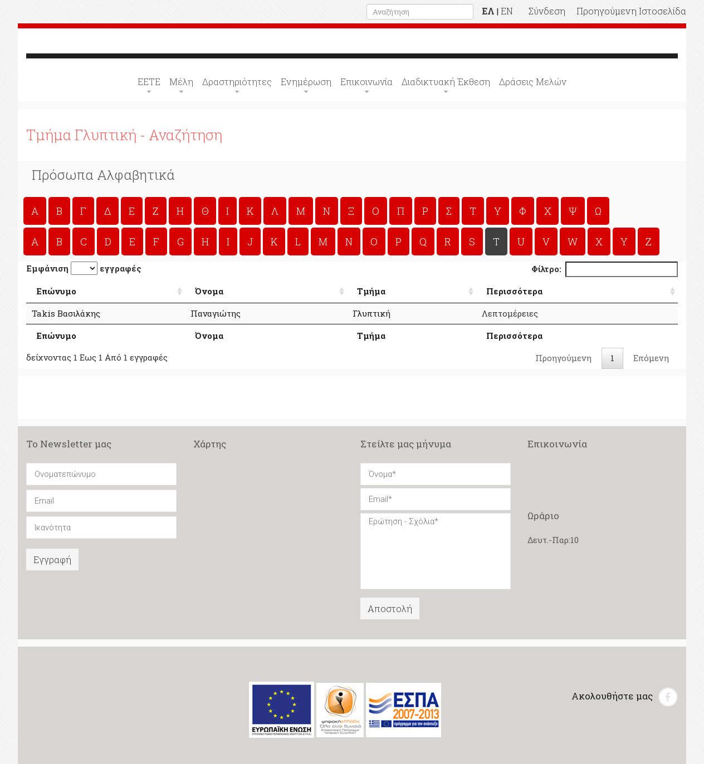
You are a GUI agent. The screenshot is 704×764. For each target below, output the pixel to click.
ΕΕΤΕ (149, 81)
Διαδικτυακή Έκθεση (446, 81)
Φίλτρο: (604, 269)
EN (507, 11)
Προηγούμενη (563, 357)
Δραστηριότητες (237, 81)
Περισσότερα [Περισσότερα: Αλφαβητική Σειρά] (529, 290)
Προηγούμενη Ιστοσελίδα (631, 11)
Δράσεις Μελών (532, 81)
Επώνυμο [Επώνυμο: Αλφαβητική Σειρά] (56, 290)
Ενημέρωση (306, 81)
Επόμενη (651, 357)
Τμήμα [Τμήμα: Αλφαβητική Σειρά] (396, 290)
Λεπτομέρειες (525, 313)
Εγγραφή (52, 559)
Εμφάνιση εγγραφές (83, 268)
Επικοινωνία (366, 81)
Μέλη (181, 81)
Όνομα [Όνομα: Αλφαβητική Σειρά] (245, 290)
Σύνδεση (547, 11)
